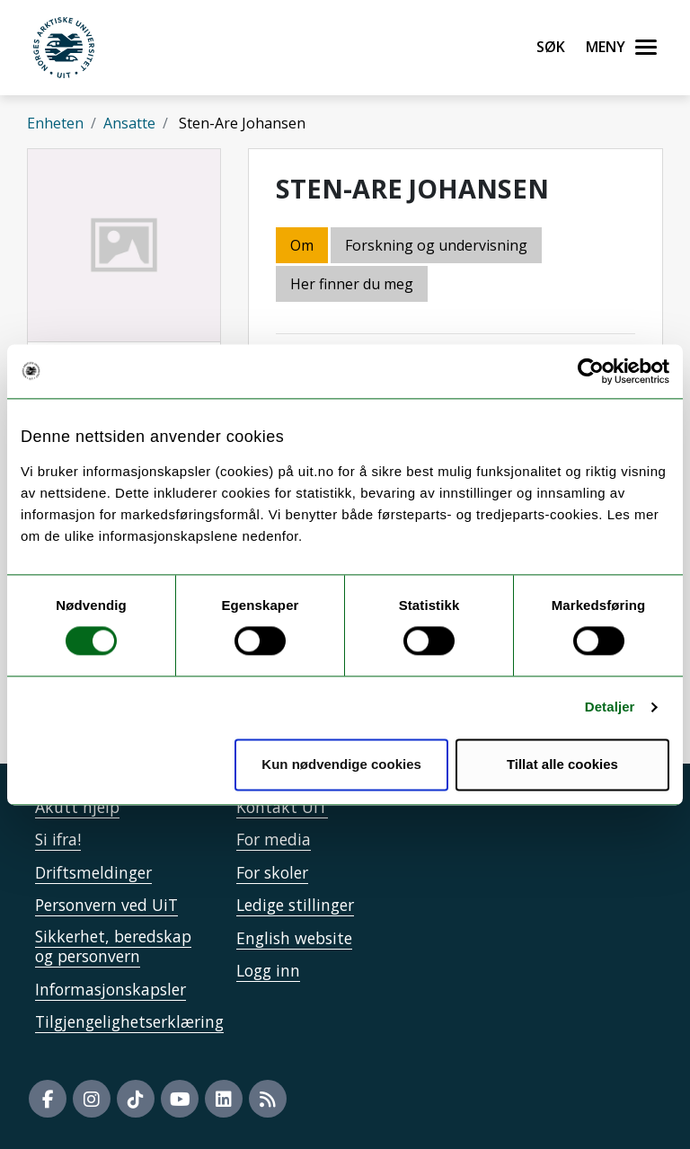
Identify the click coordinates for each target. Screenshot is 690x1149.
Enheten (55, 123)
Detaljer (610, 707)
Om (302, 245)
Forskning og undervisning (436, 245)
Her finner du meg (351, 284)
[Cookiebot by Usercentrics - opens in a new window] (590, 371)
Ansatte (129, 123)
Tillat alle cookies (562, 764)
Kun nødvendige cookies (341, 764)
